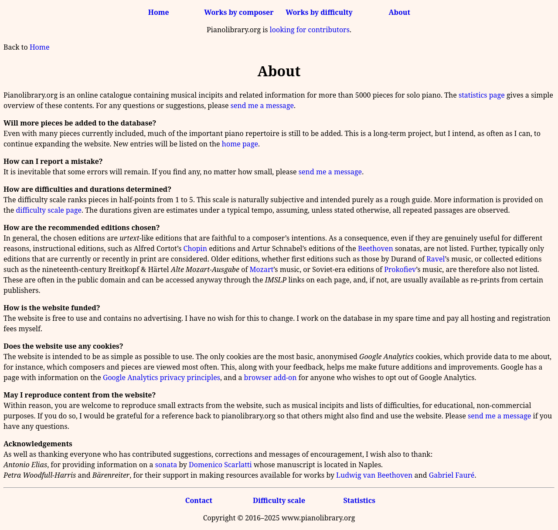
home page (240, 144)
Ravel (435, 259)
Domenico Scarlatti (220, 464)
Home (158, 12)
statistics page (482, 95)
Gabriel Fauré (452, 475)
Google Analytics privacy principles (161, 377)
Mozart (261, 269)
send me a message (262, 105)
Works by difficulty (319, 12)
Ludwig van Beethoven (374, 475)
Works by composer (238, 12)
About (399, 12)
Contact (198, 500)
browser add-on (270, 377)
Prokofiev (400, 269)
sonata (166, 464)
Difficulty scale (279, 500)
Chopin (195, 248)
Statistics (359, 500)
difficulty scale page (49, 210)
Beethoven (375, 248)
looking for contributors (310, 29)
